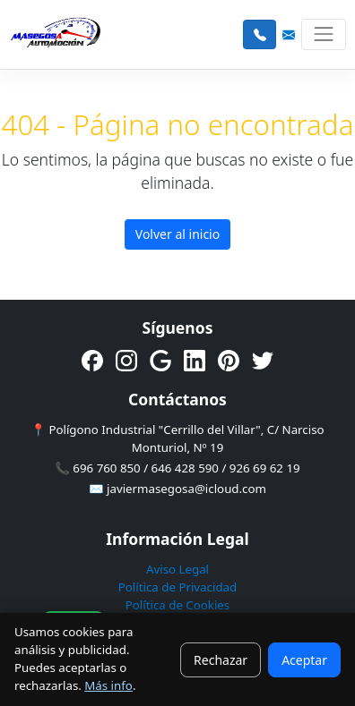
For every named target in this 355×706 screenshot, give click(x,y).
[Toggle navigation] (323, 34)
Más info (108, 685)
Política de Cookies (178, 605)
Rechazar (220, 659)
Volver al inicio (177, 233)
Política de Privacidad (177, 587)
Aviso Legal (177, 569)
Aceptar (304, 659)
